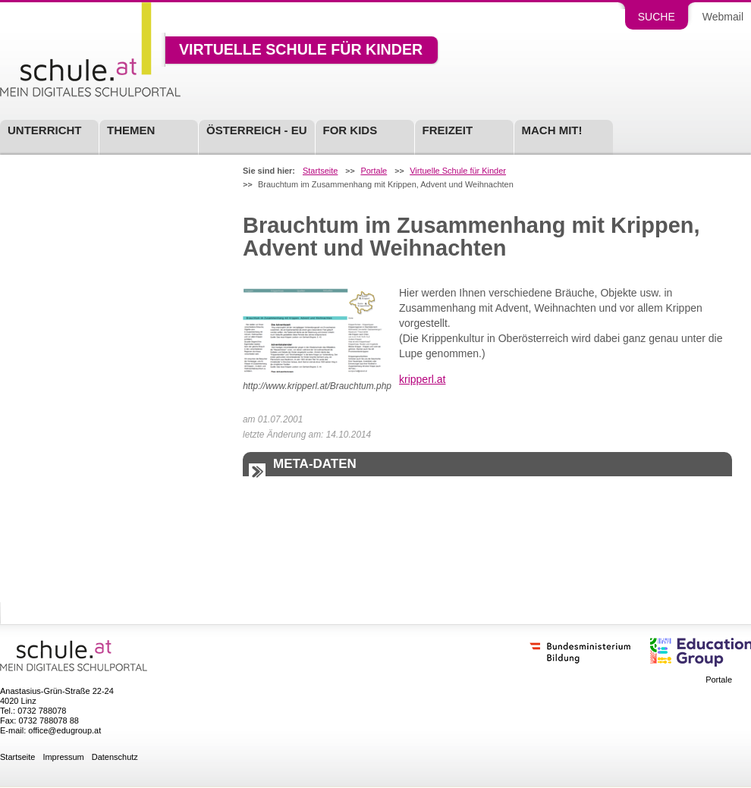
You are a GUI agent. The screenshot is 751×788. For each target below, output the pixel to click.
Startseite (320, 171)
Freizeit (448, 130)
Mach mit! (552, 130)
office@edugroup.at (64, 730)
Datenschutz (115, 757)
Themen (131, 130)
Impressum (62, 757)
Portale (373, 171)
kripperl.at (422, 379)
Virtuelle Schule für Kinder (301, 50)
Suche (656, 17)
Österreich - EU (256, 130)
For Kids (350, 130)
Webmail (722, 16)
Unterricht (45, 130)
